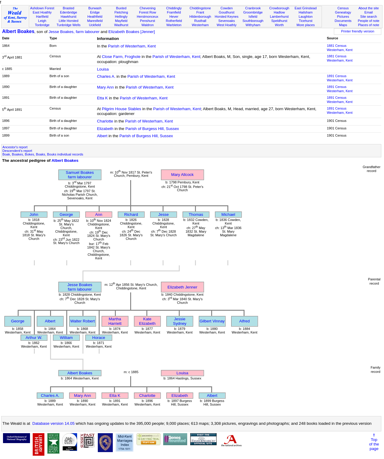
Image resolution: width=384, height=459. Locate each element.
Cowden (226, 8)
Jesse (163, 214)
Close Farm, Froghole (121, 56)
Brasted (68, 8)
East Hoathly (42, 12)
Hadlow (279, 12)
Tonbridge (42, 25)
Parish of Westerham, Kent (132, 46)
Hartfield (42, 16)
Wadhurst (121, 25)
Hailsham (306, 12)
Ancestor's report (15, 147)
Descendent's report (17, 150)
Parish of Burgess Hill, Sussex (152, 128)
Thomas (196, 214)
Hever (174, 16)
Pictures (343, 16)
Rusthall (200, 21)
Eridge (95, 12)
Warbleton (174, 25)
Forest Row (147, 12)
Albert (102, 136)
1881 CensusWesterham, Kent (339, 48)
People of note (369, 21)
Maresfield (95, 21)
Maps (343, 25)
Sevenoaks (226, 21)
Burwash (94, 8)
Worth (279, 25)
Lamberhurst (279, 16)
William (66, 337)
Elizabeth (105, 128)
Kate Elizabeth (147, 321)
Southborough (252, 21)
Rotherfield (174, 21)
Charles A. (106, 76)
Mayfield (121, 21)
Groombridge (253, 12)
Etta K (102, 98)
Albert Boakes (18, 31)
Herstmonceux (147, 16)
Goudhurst (226, 12)
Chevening (147, 8)
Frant (200, 12)
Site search (368, 16)
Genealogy (343, 12)
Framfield (174, 12)
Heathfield (94, 16)
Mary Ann (105, 87)
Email (368, 12)
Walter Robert (82, 321)
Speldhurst (279, 21)
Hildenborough (200, 16)
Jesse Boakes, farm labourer (74, 31)
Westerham (200, 25)
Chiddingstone (200, 8)
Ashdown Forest (42, 8)
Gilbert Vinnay (212, 321)
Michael (228, 214)
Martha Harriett (115, 321)
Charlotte (105, 121)
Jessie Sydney (179, 321)
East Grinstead (305, 8)
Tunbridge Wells (69, 25)
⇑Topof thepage (374, 442)
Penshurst (147, 21)
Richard (131, 214)
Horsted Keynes (226, 16)
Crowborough (279, 8)
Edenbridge (68, 12)
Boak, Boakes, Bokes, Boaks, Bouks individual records (42, 154)
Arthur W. (34, 337)
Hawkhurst (68, 16)
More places (305, 25)
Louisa (103, 69)
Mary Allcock (182, 174)
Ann (98, 214)
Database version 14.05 (53, 423)
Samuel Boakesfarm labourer (80, 174)
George (66, 214)
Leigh (42, 21)
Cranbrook (253, 8)
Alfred (244, 321)
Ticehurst (305, 21)
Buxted (121, 8)
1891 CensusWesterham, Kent (339, 78)
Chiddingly (174, 8)
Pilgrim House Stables (121, 109)
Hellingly (121, 16)
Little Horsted (68, 21)
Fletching (121, 12)
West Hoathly (226, 25)
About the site (368, 8)
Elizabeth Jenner (182, 287)
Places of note (368, 25)
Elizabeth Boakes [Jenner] (131, 31)
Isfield (253, 16)
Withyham (252, 25)
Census (343, 8)
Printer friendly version (357, 31)
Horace (98, 337)
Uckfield (95, 25)
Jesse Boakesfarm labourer (80, 286)
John (34, 214)
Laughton (306, 16)
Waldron (147, 25)
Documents (342, 21)
